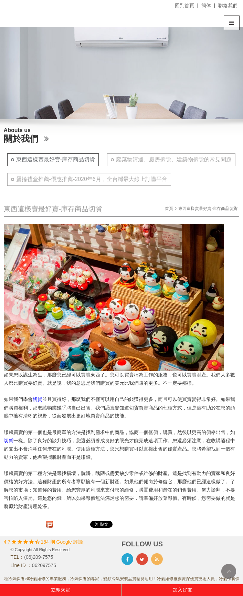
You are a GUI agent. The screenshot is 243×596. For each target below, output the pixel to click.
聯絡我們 (227, 5)
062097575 (44, 565)
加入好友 (182, 590)
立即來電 (60, 590)
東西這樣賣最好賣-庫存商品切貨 (55, 159)
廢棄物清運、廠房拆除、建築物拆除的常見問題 (174, 159)
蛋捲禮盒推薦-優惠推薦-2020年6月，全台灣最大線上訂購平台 (91, 179)
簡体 (206, 5)
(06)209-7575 (38, 557)
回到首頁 (184, 5)
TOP (228, 571)
